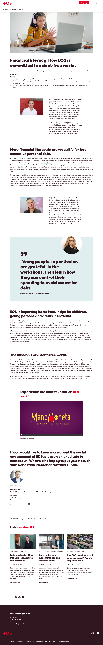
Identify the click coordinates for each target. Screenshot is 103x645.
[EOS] (7, 3)
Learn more (13, 582)
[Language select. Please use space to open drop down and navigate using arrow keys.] (97, 3)
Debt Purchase (14, 551)
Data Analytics (23, 551)
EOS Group (52, 641)
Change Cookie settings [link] (63, 641)
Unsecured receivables (57, 551)
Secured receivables (44, 551)
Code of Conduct (29, 641)
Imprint (12, 641)
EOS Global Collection (10, 9)
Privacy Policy (19, 641)
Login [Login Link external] (83, 3)
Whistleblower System (41, 641)
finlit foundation (46, 163)
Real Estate (70, 551)
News (21, 9)
